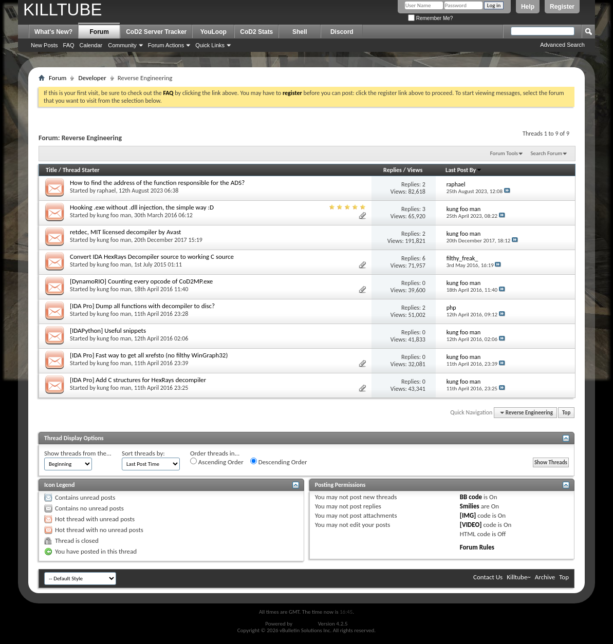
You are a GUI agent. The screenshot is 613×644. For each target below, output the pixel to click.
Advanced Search (562, 45)
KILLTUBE (62, 9)
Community (122, 45)
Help (527, 6)
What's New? (53, 31)
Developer (92, 78)
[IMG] (468, 515)
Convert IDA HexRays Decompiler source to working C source (152, 256)
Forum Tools (504, 153)
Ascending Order (217, 462)
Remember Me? (430, 18)
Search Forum (547, 153)
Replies (392, 170)
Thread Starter (81, 170)
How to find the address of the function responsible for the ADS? (157, 182)
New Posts (44, 45)
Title (51, 170)
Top (566, 412)
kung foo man (114, 215)
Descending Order (278, 462)
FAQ (69, 45)
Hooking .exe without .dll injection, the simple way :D (142, 207)
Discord (342, 31)
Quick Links (210, 45)
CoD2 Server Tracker (156, 31)
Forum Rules (477, 547)
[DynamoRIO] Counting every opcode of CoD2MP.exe (141, 281)
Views (415, 170)
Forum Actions (166, 45)
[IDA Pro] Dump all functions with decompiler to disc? (142, 306)
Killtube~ (519, 577)
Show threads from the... (78, 453)
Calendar (91, 45)
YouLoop (213, 31)
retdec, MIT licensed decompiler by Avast (125, 232)
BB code (471, 497)
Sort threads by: (143, 453)
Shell (299, 31)
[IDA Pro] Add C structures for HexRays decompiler (138, 380)
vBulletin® (305, 623)
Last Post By (463, 170)
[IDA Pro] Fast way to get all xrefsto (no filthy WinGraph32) (149, 355)
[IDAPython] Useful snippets (108, 330)
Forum (99, 31)
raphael (106, 190)
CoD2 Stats (256, 31)
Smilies (469, 506)
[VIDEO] (471, 524)
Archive (545, 577)
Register (562, 6)
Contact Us (488, 577)
